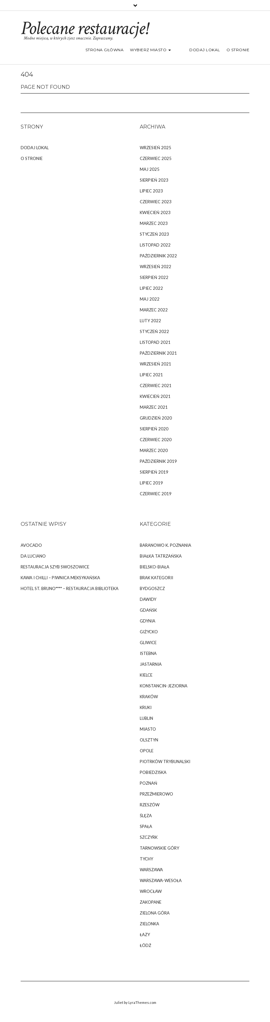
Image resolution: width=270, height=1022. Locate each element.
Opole (146, 750)
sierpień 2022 (154, 277)
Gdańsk (148, 610)
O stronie (238, 49)
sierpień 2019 (154, 472)
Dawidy (148, 599)
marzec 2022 (154, 309)
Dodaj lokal (204, 49)
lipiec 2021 (151, 374)
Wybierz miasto (162, 49)
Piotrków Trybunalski (165, 761)
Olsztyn (149, 739)
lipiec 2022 (151, 288)
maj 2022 (149, 299)
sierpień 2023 (154, 180)
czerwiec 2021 (156, 385)
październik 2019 (158, 461)
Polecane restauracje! (84, 28)
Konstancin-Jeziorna (163, 685)
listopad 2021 (155, 342)
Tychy (146, 858)
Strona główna (117, 49)
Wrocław (151, 891)
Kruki (146, 707)
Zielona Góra (155, 912)
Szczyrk (149, 837)
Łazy (145, 934)
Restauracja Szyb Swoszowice (55, 566)
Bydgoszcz (152, 588)
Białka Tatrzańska (161, 556)
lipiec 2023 (151, 190)
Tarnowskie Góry (159, 848)
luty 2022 (150, 320)
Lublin (146, 718)
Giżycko (149, 631)
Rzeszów (149, 804)
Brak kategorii (156, 577)
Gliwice (148, 642)
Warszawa (151, 869)
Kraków (149, 696)
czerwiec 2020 (156, 439)
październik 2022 (158, 255)
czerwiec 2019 (156, 493)
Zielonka (149, 923)
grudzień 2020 (156, 418)
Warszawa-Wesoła (161, 880)
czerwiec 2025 (156, 158)
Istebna (148, 653)
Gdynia (147, 620)
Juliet (118, 1002)
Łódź (145, 945)
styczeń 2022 (154, 331)
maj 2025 (149, 169)
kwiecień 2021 (155, 396)
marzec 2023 (154, 223)
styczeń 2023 (154, 234)
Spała (146, 826)
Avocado (31, 545)
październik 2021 (158, 353)
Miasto (148, 729)
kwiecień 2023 (155, 212)
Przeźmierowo (156, 793)
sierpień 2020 (154, 428)
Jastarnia (151, 664)
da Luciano (33, 556)
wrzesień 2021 (155, 363)
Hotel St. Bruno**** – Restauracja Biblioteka (69, 588)
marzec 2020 (154, 450)
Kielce (146, 675)
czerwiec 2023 (156, 201)
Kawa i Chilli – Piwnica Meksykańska (60, 577)
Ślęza (146, 815)
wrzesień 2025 (155, 147)
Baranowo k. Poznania (165, 545)
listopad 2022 (155, 244)
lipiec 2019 (151, 482)
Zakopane (150, 902)
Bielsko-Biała (154, 566)
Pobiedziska (153, 772)
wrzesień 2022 (155, 266)
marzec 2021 (154, 407)
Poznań (148, 783)
